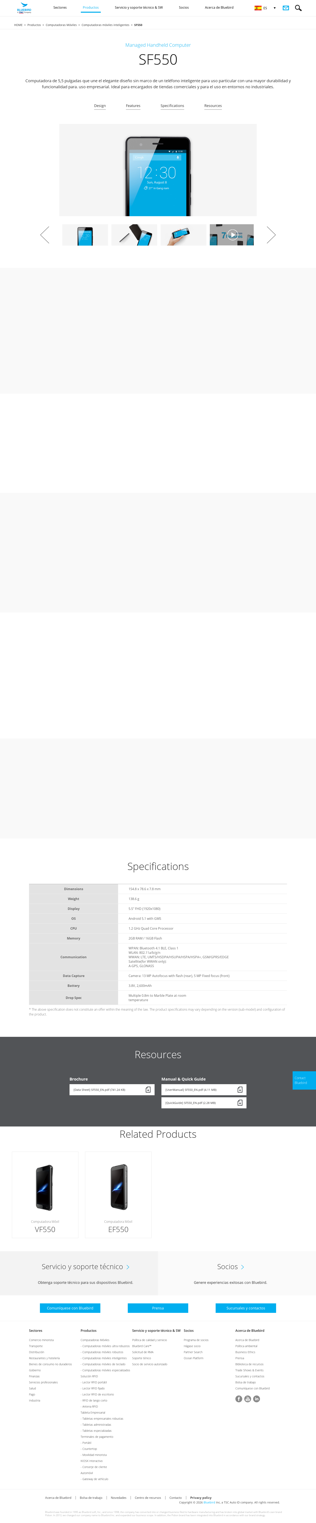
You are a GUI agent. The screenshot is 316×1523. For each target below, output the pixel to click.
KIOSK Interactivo (92, 1461)
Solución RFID (89, 1376)
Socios (189, 1330)
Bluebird (209, 1502)
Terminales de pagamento (97, 1437)
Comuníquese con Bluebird (252, 1388)
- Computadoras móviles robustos (102, 1352)
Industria (34, 1400)
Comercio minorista (41, 1340)
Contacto (175, 1498)
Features (133, 105)
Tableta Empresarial (93, 1412)
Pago (32, 1394)
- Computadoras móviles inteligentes (104, 1358)
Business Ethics (245, 1352)
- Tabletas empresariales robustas (102, 1418)
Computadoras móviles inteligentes (105, 25)
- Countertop (89, 1449)
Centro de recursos (148, 1498)
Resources (213, 105)
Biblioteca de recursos (249, 1364)
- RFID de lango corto (94, 1400)
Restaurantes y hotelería (44, 1358)
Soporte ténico (141, 1358)
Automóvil (87, 1473)
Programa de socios (196, 1340)
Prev (44, 234)
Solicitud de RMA (142, 1352)
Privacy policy (201, 1498)
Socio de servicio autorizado (149, 1364)
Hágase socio (192, 1346)
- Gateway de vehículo (94, 1479)
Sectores (35, 1330)
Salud (32, 1388)
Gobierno (35, 1370)
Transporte (36, 1346)
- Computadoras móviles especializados (105, 1370)
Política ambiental (246, 1346)
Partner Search (193, 1352)
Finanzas (34, 1376)
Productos (34, 25)
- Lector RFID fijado (93, 1388)
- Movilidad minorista (94, 1455)
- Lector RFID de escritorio (97, 1394)
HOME (18, 25)
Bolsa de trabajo (245, 1382)
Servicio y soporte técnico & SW (156, 1330)
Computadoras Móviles (61, 25)
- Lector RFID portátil (94, 1382)
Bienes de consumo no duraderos (50, 1364)
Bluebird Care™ (141, 1346)
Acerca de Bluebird (249, 1330)
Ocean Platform (193, 1358)
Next (271, 234)
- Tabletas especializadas (96, 1431)
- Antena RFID (89, 1406)
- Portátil (86, 1443)
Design (100, 105)
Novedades (118, 1498)
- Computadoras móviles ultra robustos (105, 1346)
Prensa (239, 1358)
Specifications (172, 105)
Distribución (36, 1352)
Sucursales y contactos (249, 1376)
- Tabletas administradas (96, 1424)
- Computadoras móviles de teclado (103, 1364)
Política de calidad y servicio (149, 1340)
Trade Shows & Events (249, 1370)
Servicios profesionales (43, 1382)
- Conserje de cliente (94, 1467)
